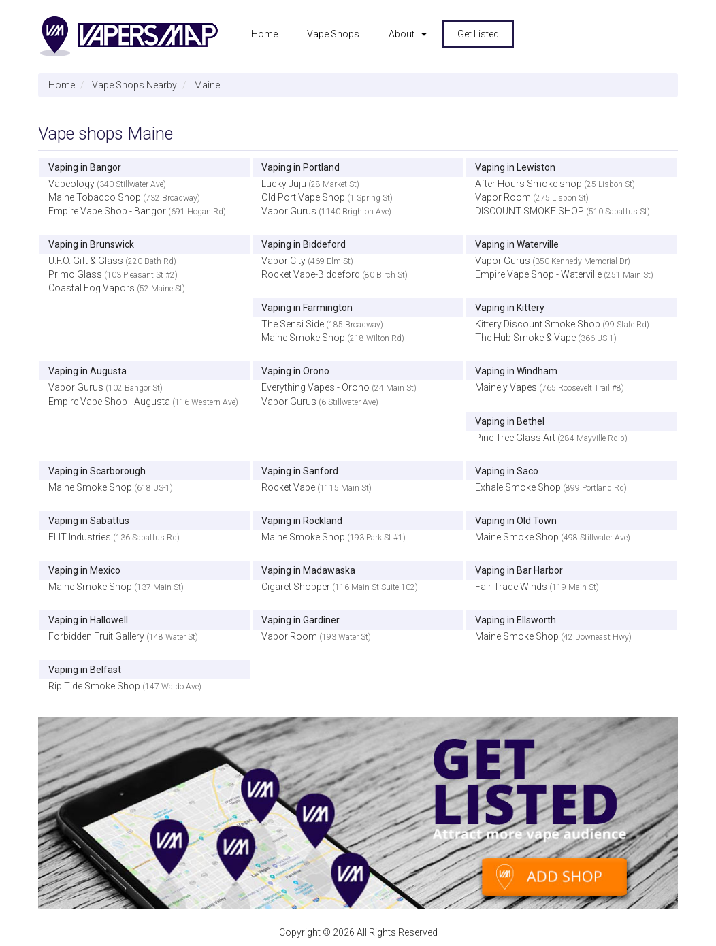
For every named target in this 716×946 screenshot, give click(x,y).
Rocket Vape (288, 487)
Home (264, 34)
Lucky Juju (283, 183)
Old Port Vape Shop (303, 197)
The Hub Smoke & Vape (525, 337)
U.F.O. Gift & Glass (85, 260)
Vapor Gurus (288, 211)
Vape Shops (333, 34)
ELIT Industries (79, 537)
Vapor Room (503, 197)
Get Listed (478, 34)
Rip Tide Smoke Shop (94, 686)
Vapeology (71, 183)
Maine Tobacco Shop (94, 197)
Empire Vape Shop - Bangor (107, 211)
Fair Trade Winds (511, 586)
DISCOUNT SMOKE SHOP (529, 211)
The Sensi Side (292, 324)
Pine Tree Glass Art (515, 437)
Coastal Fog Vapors (91, 287)
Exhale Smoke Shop (518, 487)
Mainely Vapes (506, 387)
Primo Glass (75, 274)
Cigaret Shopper (295, 586)
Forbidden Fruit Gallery (96, 636)
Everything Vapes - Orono (315, 387)
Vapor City (283, 260)
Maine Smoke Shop (303, 337)
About (401, 34)
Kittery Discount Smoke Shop (537, 324)
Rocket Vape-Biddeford (310, 274)
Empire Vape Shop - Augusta (109, 401)
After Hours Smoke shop (528, 183)
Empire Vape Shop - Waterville (538, 274)
